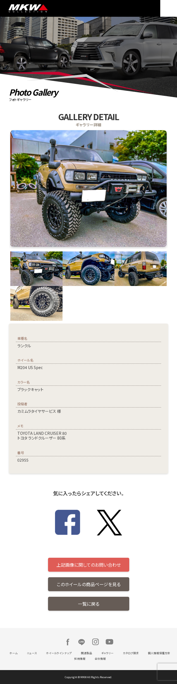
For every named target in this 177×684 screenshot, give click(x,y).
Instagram (95, 642)
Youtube (109, 642)
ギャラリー (107, 653)
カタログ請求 (131, 653)
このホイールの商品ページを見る (89, 584)
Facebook (68, 642)
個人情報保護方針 (159, 653)
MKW (47, 8)
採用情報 (79, 659)
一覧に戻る (88, 603)
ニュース (32, 653)
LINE (81, 642)
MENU (168, 8)
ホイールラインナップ (59, 653)
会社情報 (100, 659)
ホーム (13, 653)
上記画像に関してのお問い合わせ (88, 564)
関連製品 (86, 653)
